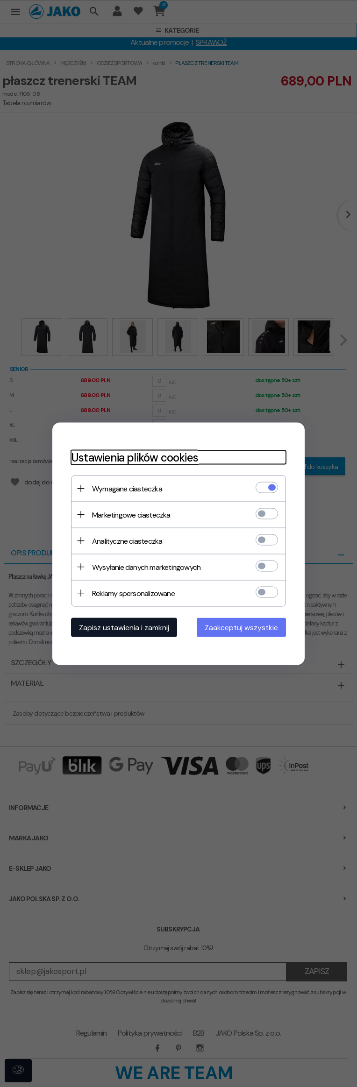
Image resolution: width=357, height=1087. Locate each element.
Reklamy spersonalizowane (133, 593)
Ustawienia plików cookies (134, 457)
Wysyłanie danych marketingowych (146, 567)
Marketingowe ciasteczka (131, 514)
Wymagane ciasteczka (127, 488)
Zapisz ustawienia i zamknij (124, 627)
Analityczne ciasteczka (127, 541)
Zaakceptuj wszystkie (241, 627)
